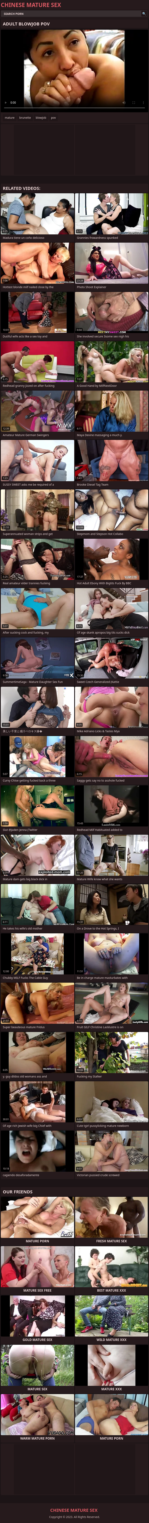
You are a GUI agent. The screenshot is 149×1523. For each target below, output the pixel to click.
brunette (25, 117)
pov (53, 117)
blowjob (41, 117)
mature (9, 117)
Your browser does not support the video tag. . (74, 71)
